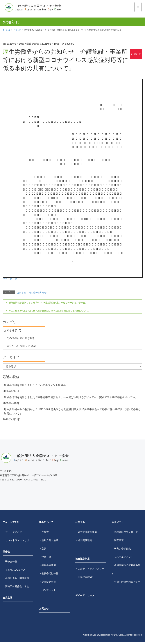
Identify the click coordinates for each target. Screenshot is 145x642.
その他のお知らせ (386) (20, 338)
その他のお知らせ (37, 292)
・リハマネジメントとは (16, 540)
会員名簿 (7, 597)
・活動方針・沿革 (48, 540)
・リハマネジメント (122, 557)
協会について (46, 522)
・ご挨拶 (44, 532)
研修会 (6, 551)
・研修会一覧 (10, 561)
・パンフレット (47, 590)
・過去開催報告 (83, 540)
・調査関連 (118, 540)
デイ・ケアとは (11, 522)
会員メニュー (119, 522)
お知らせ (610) (12, 330)
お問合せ (44, 608)
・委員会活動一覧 (48, 573)
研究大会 (80, 522)
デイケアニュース (84, 595)
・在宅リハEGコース (14, 569)
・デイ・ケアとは (12, 532)
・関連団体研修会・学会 (16, 586)
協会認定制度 (82, 558)
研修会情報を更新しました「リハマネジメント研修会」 (36, 385)
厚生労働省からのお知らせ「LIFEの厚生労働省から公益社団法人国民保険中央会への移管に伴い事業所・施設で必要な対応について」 (72, 411)
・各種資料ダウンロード (125, 532)
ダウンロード (10, 279)
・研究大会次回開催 (86, 532)
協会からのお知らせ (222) (22, 345)
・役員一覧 (45, 557)
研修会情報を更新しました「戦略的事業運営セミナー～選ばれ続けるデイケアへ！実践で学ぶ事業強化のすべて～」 (71, 397)
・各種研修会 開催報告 (16, 578)
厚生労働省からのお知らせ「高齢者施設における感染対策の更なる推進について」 (49, 310)
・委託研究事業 (47, 581)
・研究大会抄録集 (121, 548)
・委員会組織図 (47, 565)
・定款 (42, 548)
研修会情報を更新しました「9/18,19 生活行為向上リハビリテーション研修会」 (48, 302)
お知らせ (136, 54)
